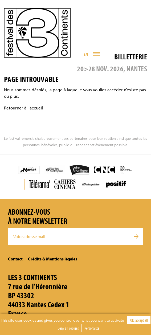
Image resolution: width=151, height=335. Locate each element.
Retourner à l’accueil (23, 108)
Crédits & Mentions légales (52, 259)
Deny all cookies (68, 328)
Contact (15, 259)
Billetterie (130, 56)
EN (86, 54)
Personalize (91, 328)
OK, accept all (138, 320)
